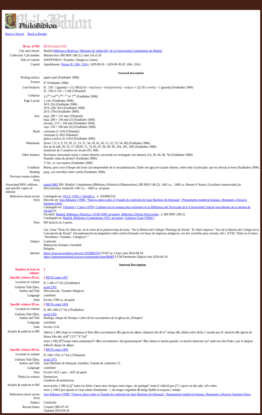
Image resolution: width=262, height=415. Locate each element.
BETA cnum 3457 (57, 277)
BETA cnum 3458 (57, 304)
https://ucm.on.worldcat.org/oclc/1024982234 (72, 253)
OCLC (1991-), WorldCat (78, 196)
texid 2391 (50, 287)
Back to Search (15, 34)
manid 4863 (51, 184)
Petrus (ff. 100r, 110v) (74, 64)
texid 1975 (50, 359)
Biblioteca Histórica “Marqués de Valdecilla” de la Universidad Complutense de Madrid (107, 51)
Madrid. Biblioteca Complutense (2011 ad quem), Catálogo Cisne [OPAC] (108, 218)
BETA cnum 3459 (57, 349)
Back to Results (37, 34)
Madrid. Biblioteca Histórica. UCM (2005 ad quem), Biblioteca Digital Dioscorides (107, 214)
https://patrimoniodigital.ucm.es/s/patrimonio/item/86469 (79, 256)
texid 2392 (50, 314)
